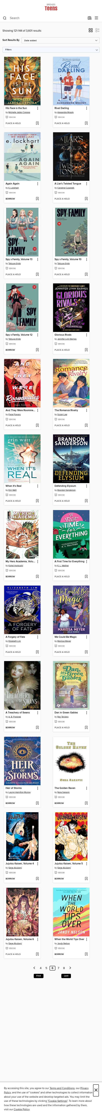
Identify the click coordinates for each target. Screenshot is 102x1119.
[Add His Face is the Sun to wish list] (37, 123)
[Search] (4, 18)
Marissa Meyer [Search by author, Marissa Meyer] (64, 641)
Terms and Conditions (62, 1088)
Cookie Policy (21, 1109)
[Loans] (90, 19)
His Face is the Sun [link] (16, 108)
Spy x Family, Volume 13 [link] (19, 259)
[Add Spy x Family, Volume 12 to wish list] (37, 350)
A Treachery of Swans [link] (18, 712)
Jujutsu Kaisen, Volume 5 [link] (69, 863)
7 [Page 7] (58, 968)
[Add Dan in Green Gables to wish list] (86, 728)
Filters (8, 49)
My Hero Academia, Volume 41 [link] (21, 561)
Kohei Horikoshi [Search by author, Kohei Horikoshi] (15, 565)
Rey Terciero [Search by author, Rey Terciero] (62, 717)
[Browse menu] (96, 18)
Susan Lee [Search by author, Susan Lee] (62, 414)
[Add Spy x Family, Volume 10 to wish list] (86, 275)
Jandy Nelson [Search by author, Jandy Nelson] (63, 943)
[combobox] (44, 18)
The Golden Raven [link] (65, 788)
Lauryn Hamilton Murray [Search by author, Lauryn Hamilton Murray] (19, 792)
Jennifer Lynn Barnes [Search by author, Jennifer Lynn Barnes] (67, 339)
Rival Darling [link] (62, 108)
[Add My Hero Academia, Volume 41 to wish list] (37, 577)
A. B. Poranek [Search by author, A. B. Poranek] (14, 717)
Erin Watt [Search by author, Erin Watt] (12, 490)
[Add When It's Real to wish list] (37, 501)
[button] (91, 31)
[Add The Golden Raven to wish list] (86, 803)
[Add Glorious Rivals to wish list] (86, 350)
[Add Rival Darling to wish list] (86, 123)
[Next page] (70, 968)
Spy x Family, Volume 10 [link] (68, 259)
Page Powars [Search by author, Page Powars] (14, 414)
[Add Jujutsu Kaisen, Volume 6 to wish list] (37, 954)
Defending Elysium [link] (65, 486)
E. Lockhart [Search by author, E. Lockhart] (13, 188)
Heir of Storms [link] (14, 788)
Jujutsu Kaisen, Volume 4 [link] (20, 863)
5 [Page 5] (46, 968)
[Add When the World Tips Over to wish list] (86, 954)
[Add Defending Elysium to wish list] (86, 501)
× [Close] (96, 1090)
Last (66, 975)
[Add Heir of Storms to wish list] (37, 803)
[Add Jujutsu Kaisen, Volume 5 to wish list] (86, 879)
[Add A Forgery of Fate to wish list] (37, 652)
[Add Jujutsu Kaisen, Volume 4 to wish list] (37, 879)
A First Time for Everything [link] (69, 561)
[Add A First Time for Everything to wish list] (86, 577)
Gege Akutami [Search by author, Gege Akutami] (15, 868)
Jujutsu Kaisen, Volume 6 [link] (20, 939)
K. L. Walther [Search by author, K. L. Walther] (63, 565)
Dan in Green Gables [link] (66, 712)
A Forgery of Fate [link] (15, 637)
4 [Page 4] (40, 968)
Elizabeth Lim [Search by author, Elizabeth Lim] (14, 641)
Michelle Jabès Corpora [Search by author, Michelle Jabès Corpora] (19, 112)
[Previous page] (34, 968)
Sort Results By (11, 40)
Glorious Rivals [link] (63, 334)
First (38, 975)
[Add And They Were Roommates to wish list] (37, 425)
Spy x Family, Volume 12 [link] (19, 334)
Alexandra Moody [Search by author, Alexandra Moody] (65, 112)
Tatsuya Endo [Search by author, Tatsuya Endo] (14, 263)
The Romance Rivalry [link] (66, 410)
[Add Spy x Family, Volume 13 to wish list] (37, 275)
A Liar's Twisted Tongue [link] (68, 183)
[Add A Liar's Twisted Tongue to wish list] (86, 199)
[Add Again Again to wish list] (37, 199)
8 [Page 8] (64, 968)
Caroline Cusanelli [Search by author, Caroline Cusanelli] (65, 188)
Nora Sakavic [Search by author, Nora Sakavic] (63, 792)
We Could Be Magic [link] (66, 637)
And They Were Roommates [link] (21, 410)
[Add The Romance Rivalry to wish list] (86, 425)
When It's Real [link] (13, 486)
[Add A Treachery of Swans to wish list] (37, 728)
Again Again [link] (13, 183)
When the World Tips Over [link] (69, 939)
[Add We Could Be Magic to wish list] (86, 652)
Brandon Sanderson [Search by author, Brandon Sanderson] (66, 490)
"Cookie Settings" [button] (57, 1101)
